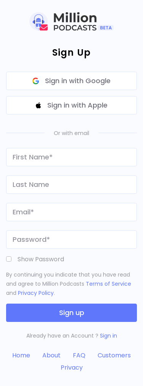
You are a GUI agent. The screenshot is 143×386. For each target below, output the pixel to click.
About (51, 355)
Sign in (108, 335)
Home (21, 355)
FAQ (79, 355)
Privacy (72, 367)
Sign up (71, 312)
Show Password (41, 259)
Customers (114, 355)
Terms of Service (108, 284)
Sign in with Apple (72, 105)
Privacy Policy (36, 293)
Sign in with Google (71, 80)
